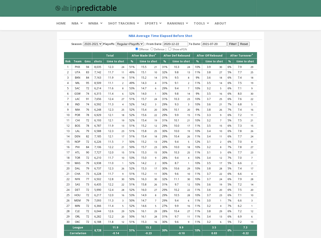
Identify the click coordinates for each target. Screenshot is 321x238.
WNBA (93, 23)
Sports (151, 23)
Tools (199, 23)
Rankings (175, 23)
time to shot (115, 61)
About (220, 23)
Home (61, 23)
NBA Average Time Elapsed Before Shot (160, 36)
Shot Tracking (121, 23)
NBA (75, 23)
